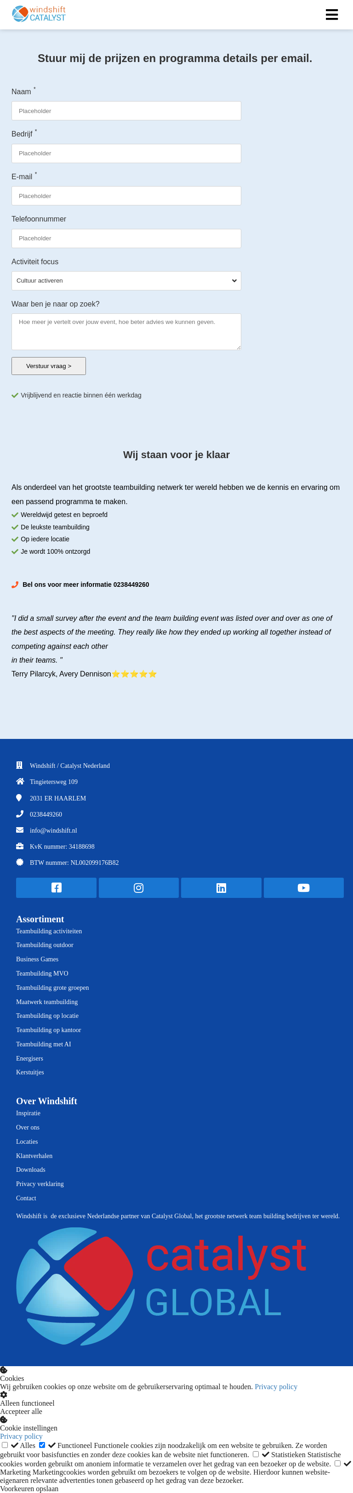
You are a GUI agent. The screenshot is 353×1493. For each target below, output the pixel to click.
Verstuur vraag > (48, 366)
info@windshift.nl (53, 830)
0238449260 (46, 814)
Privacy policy (276, 1387)
